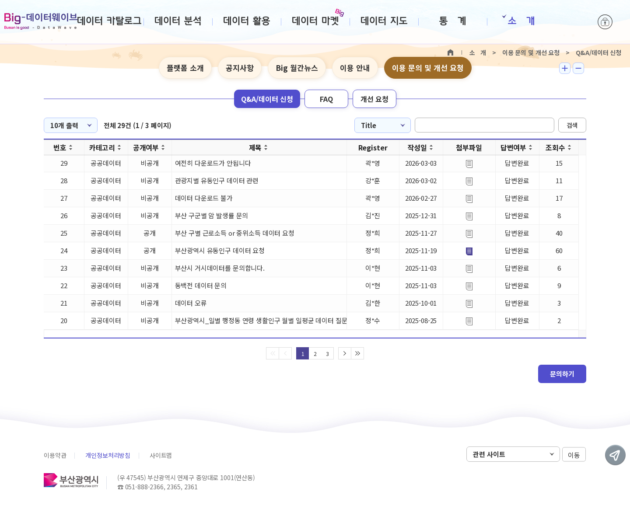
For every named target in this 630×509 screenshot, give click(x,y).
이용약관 (55, 455)
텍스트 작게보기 (578, 68)
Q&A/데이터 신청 (267, 99)
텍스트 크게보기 (564, 68)
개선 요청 (374, 99)
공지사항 (240, 67)
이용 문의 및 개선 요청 (428, 67)
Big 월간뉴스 (297, 67)
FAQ (326, 99)
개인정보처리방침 (107, 455)
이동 (574, 454)
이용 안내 (355, 67)
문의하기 (562, 373)
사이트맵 (161, 455)
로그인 (605, 21)
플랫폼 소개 (185, 67)
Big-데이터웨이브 (40, 21)
